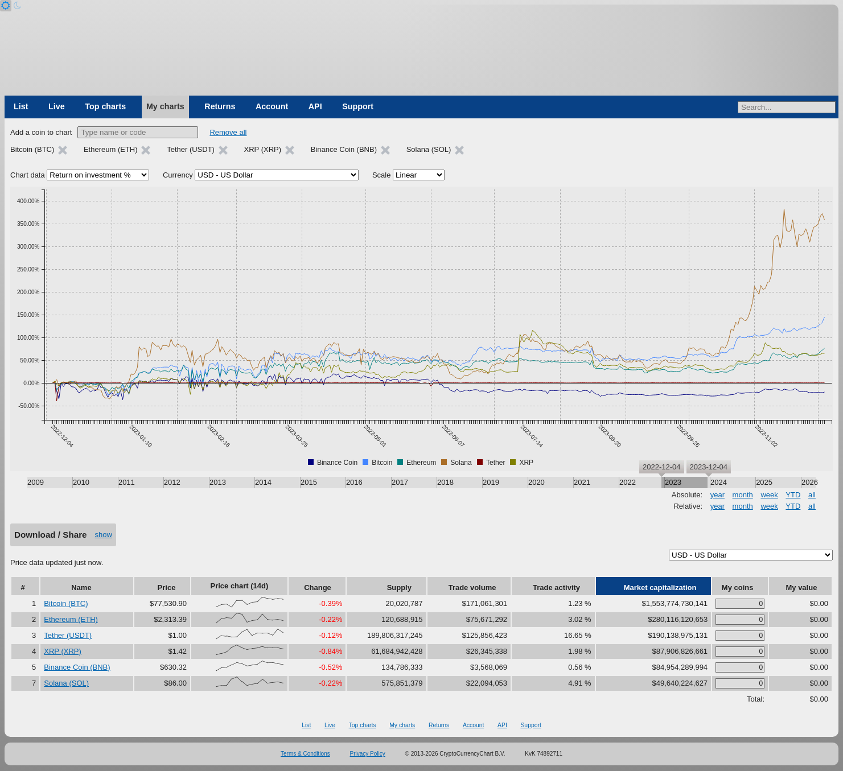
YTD (793, 494)
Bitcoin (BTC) (66, 603)
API (315, 106)
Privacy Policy (367, 754)
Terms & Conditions (305, 754)
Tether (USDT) (68, 635)
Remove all (227, 132)
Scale (381, 175)
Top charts (105, 106)
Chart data (27, 175)
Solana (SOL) (66, 683)
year (717, 494)
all (812, 494)
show (103, 534)
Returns (219, 106)
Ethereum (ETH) (71, 619)
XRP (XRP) (62, 651)
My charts (165, 106)
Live (56, 106)
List (21, 106)
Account (272, 106)
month (743, 494)
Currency (178, 175)
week (769, 494)
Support (357, 106)
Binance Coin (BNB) (77, 667)
